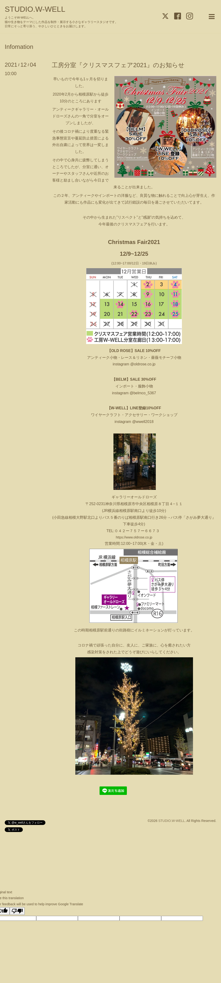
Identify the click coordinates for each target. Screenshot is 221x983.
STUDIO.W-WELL (35, 9)
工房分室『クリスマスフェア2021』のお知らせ (118, 65)
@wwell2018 (142, 422)
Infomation (19, 47)
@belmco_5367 (143, 393)
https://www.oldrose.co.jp (134, 537)
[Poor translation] (17, 911)
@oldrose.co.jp (142, 364)
